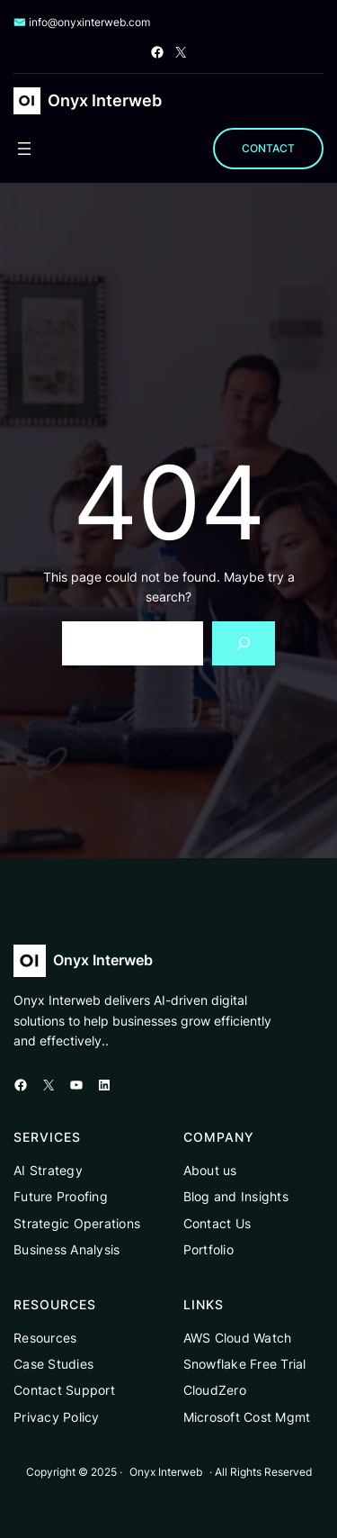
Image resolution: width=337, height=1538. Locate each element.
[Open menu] (24, 148)
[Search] (244, 643)
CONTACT (268, 148)
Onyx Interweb (105, 100)
